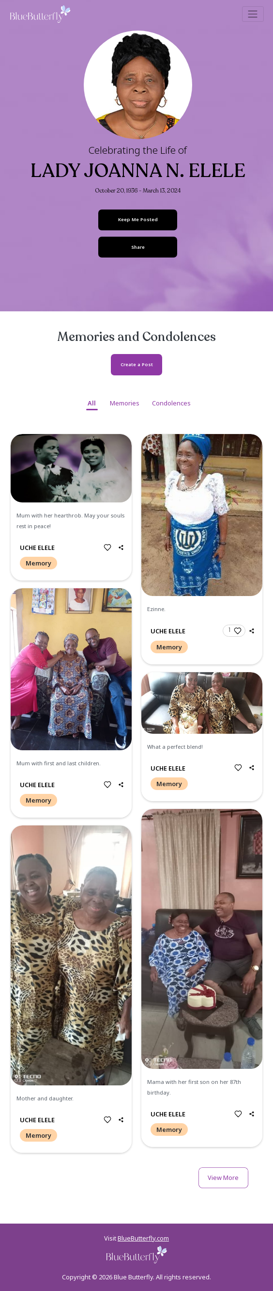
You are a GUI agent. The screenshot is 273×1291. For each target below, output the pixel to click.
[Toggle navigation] (253, 14)
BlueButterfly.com (143, 1238)
